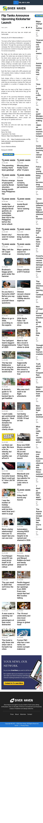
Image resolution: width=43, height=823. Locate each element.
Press (12, 714)
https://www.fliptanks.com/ (9, 117)
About (17, 714)
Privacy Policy (25, 725)
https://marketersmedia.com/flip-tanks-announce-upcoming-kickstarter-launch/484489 (16, 141)
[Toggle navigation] (16, 2)
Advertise (23, 714)
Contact (29, 714)
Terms (16, 725)
